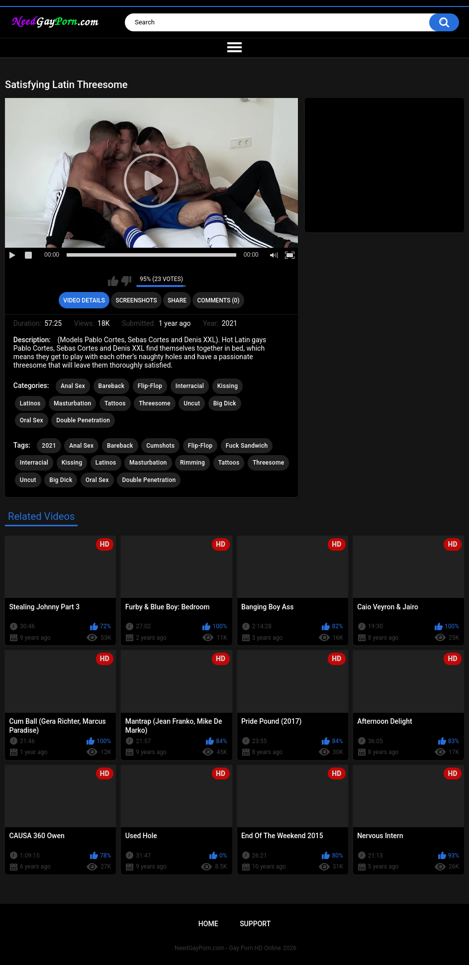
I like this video (113, 281)
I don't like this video (126, 281)
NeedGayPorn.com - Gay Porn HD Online (228, 948)
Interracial (190, 386)
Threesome (155, 403)
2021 (49, 445)
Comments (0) (218, 300)
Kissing (227, 386)
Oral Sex (31, 420)
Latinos (30, 403)
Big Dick (224, 403)
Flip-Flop (150, 386)
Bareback (111, 386)
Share (177, 300)
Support (255, 924)
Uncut (192, 403)
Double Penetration (83, 420)
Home (208, 924)
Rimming (192, 462)
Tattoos (115, 403)
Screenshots (136, 300)
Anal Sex (73, 386)
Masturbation (72, 403)
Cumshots (160, 445)
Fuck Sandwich (247, 445)
